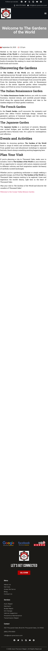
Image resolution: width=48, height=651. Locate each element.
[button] (45, 13)
